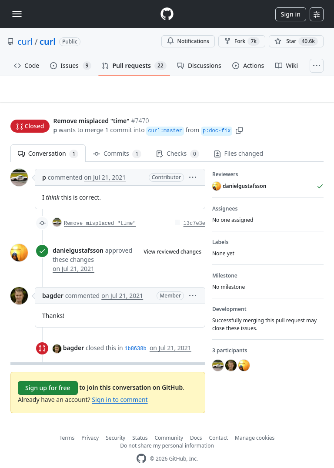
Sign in (291, 14)
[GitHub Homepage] (141, 445)
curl (25, 41)
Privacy (90, 424)
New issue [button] (296, 95)
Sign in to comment (119, 386)
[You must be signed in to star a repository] (296, 41)
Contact (218, 424)
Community (168, 424)
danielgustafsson (78, 237)
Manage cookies (254, 424)
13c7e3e (194, 210)
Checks (177, 140)
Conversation (48, 140)
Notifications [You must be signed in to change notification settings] (188, 41)
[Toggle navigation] (16, 13)
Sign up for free (47, 374)
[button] (239, 113)
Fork (242, 41)
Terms (67, 424)
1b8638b (135, 335)
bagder (52, 282)
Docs (196, 424)
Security (115, 424)
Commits (117, 140)
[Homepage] (167, 14)
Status (139, 424)
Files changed (238, 140)
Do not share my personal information (167, 432)
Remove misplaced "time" (100, 210)
